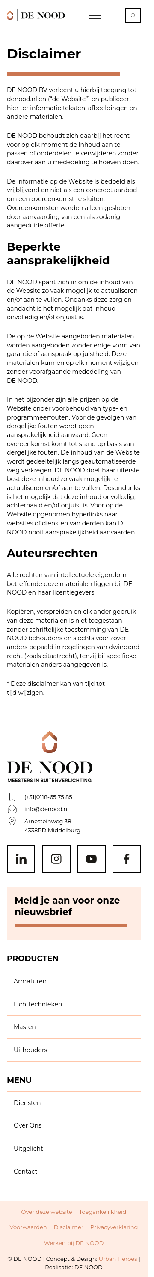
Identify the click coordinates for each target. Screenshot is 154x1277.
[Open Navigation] (95, 15)
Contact (25, 1171)
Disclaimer (68, 1227)
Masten (25, 1027)
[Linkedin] (21, 859)
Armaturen (30, 981)
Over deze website (46, 1211)
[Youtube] (91, 859)
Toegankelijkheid (103, 1211)
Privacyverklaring (114, 1227)
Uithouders (30, 1050)
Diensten (27, 1103)
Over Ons (27, 1125)
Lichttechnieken (38, 1004)
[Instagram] (56, 859)
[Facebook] (127, 859)
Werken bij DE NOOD (74, 1242)
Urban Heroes (118, 1258)
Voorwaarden (28, 1227)
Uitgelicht (28, 1148)
